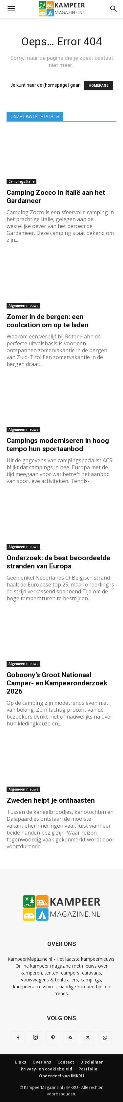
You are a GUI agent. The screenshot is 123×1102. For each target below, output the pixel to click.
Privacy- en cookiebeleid (46, 1069)
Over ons (41, 1062)
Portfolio (87, 1069)
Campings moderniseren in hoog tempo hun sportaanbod (58, 445)
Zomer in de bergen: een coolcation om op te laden (48, 321)
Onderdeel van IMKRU (61, 1076)
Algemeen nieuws (23, 305)
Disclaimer (91, 1062)
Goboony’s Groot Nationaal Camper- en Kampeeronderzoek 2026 (57, 683)
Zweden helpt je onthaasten (51, 800)
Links (20, 1062)
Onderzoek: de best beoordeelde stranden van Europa (58, 562)
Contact (65, 1062)
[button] (11, 9)
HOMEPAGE (98, 85)
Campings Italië (21, 181)
